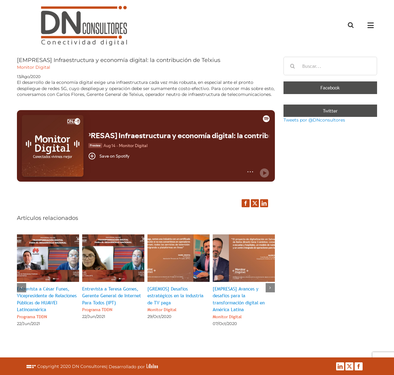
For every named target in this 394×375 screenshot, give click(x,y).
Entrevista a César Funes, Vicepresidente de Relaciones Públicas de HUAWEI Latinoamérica (47, 302)
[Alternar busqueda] (351, 25)
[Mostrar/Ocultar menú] (372, 25)
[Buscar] (292, 66)
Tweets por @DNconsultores (314, 120)
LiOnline (152, 366)
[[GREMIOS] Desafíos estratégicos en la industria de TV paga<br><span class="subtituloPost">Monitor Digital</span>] (178, 237)
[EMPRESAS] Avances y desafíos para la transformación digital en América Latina (239, 302)
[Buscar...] (330, 66)
